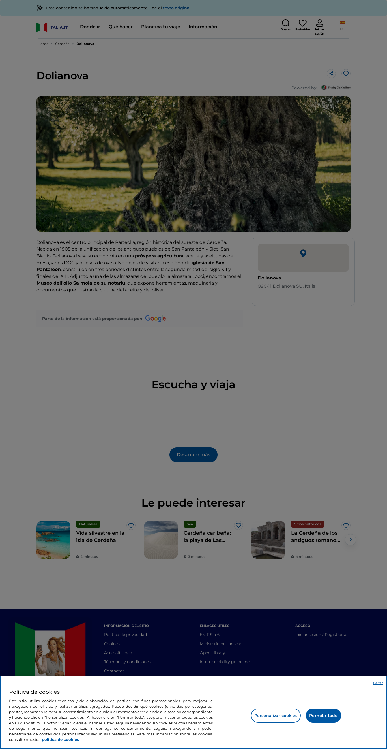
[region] (193, 712)
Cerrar (378, 683)
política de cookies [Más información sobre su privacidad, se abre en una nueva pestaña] (60, 739)
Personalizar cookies (275, 715)
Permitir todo (323, 715)
